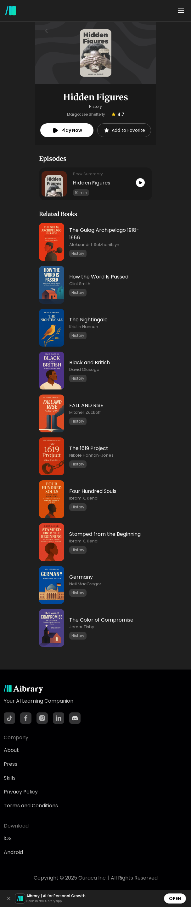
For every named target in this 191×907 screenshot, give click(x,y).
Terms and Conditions (31, 805)
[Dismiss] (9, 898)
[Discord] (75, 718)
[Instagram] (42, 718)
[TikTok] (9, 718)
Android (13, 852)
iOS (8, 838)
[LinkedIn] (58, 718)
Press (10, 764)
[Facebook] (25, 718)
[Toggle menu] (181, 10)
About (11, 750)
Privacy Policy (21, 791)
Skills (9, 777)
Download (16, 825)
